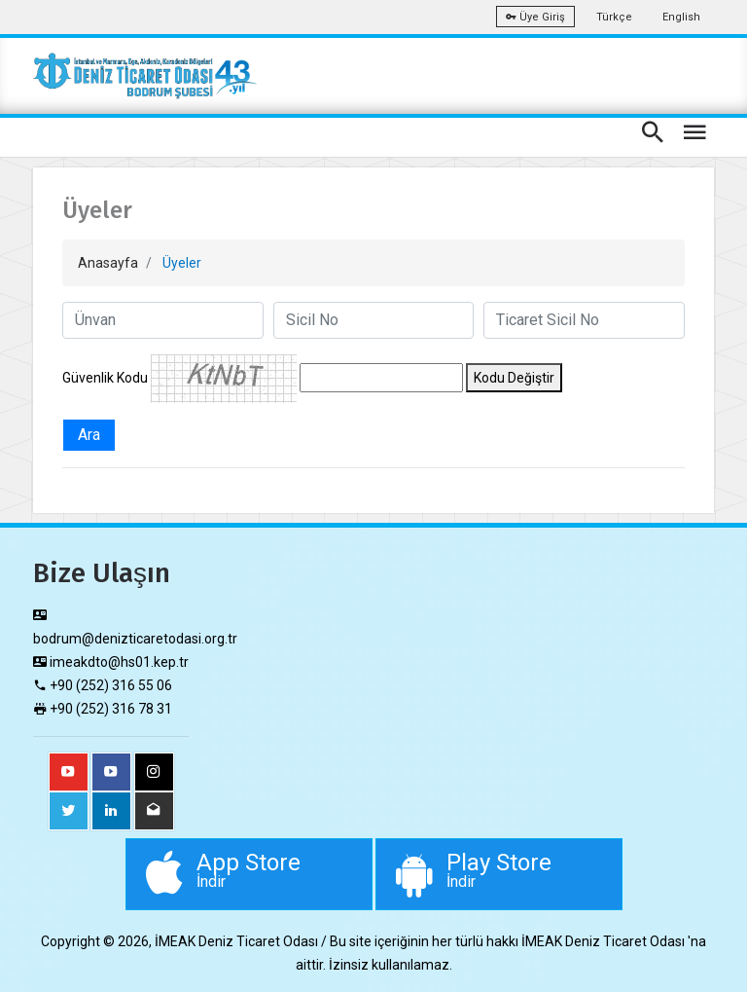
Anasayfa (108, 263)
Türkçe (614, 17)
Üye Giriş (535, 17)
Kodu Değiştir (514, 378)
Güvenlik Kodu (105, 378)
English (681, 17)
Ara (89, 434)
